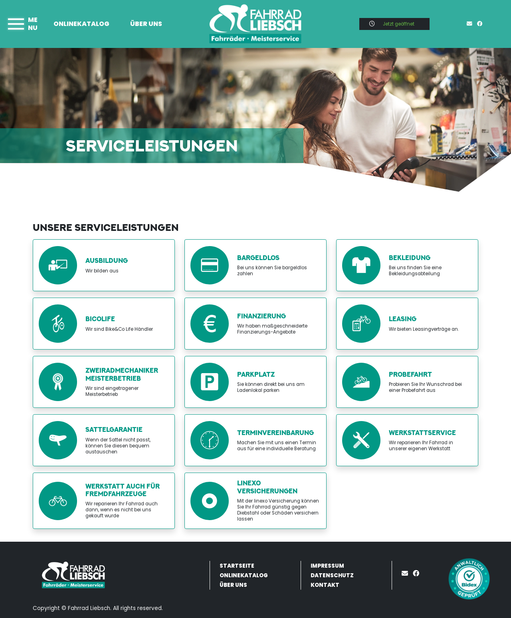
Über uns (146, 23)
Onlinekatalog (81, 23)
